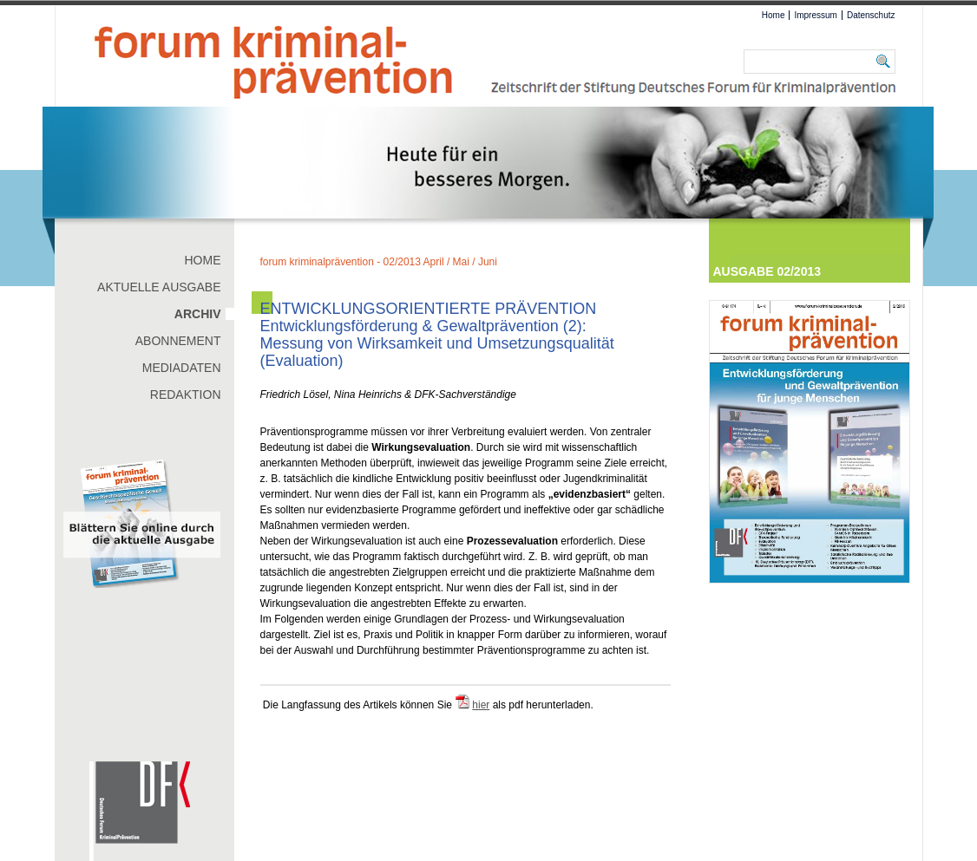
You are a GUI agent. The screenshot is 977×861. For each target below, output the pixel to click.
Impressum (815, 15)
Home (773, 15)
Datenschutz (871, 15)
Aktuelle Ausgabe (158, 287)
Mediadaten (181, 368)
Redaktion (185, 394)
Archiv (197, 314)
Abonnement (178, 341)
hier (480, 705)
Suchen (885, 61)
